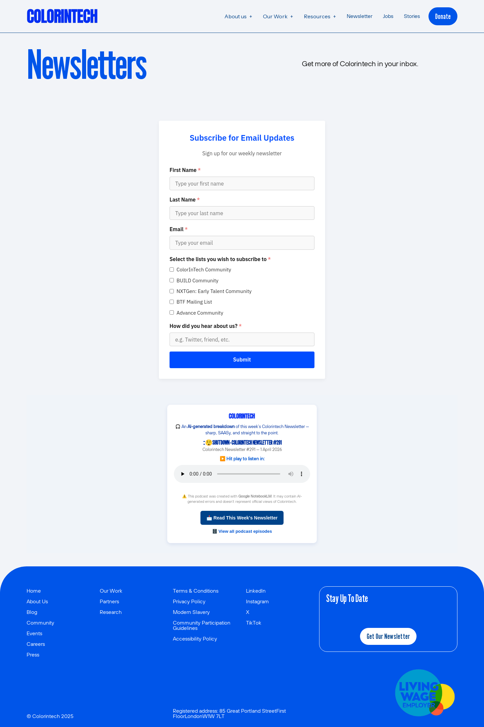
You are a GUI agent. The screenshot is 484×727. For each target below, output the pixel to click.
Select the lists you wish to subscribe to (220, 259)
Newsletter (359, 16)
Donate (443, 16)
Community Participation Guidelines (201, 625)
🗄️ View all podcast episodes (242, 531)
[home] (62, 16)
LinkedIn (256, 590)
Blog (32, 612)
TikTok (253, 622)
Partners (109, 601)
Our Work (275, 16)
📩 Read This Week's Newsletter (242, 517)
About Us (37, 601)
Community (40, 622)
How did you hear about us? (206, 326)
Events (34, 633)
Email (179, 229)
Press (33, 654)
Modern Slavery (191, 612)
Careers (36, 644)
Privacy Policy (189, 601)
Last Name (185, 199)
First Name (185, 170)
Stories (412, 16)
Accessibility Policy (195, 638)
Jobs (388, 16)
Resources (317, 16)
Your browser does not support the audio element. (242, 474)
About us (235, 16)
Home (34, 590)
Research (111, 612)
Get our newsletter (388, 636)
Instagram (257, 601)
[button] (238, 16)
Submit (242, 359)
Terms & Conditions (195, 590)
